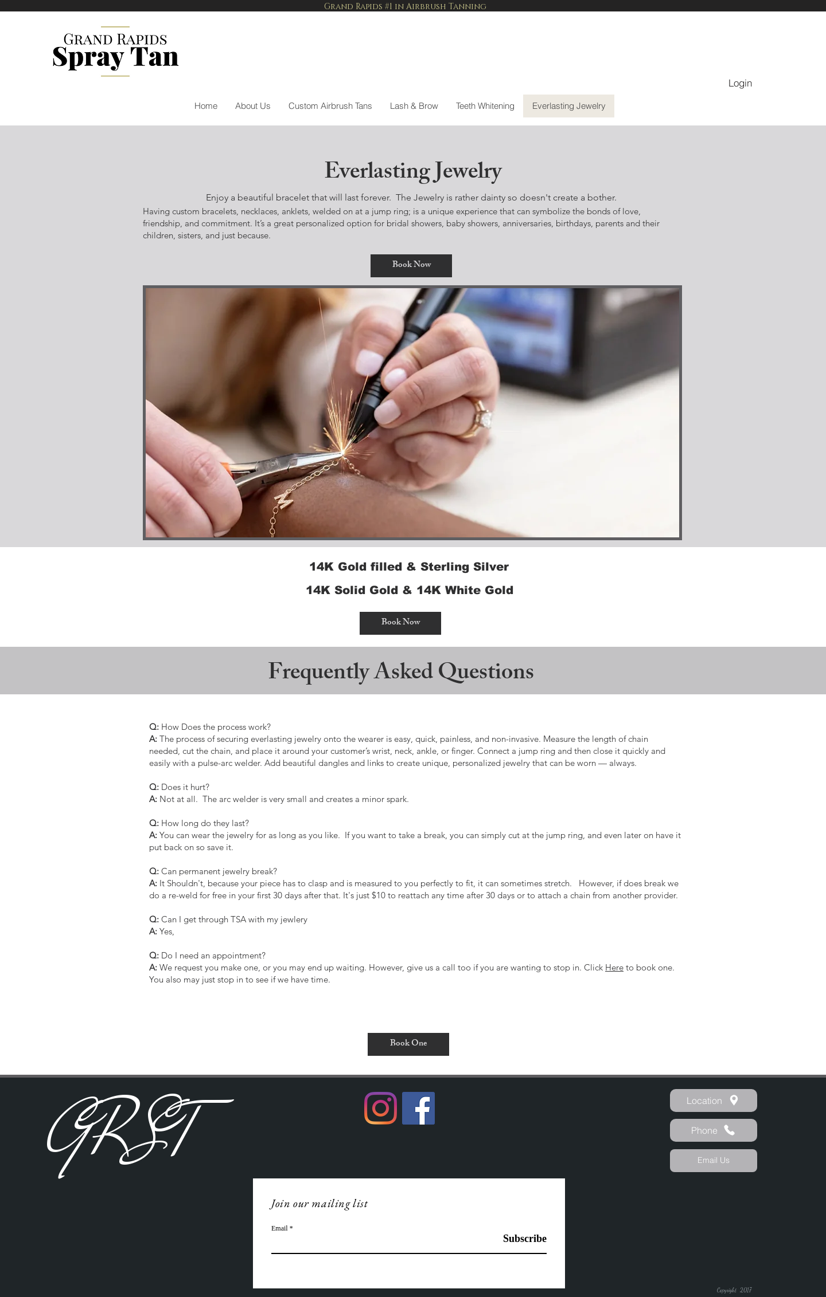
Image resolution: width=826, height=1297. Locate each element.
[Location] (713, 1100)
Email (279, 1228)
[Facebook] (418, 1108)
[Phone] (713, 1130)
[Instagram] (380, 1108)
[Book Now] (411, 265)
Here (614, 967)
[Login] (740, 83)
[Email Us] (713, 1160)
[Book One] (408, 1044)
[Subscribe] (518, 1238)
